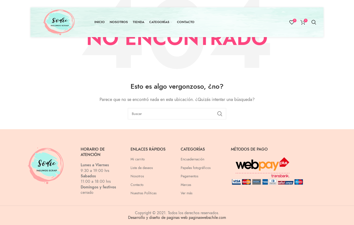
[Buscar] (177, 113)
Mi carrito (138, 159)
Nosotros (137, 176)
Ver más (186, 193)
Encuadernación (192, 159)
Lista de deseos (142, 168)
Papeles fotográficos (196, 168)
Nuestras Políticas (144, 193)
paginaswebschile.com (207, 217)
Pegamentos (189, 176)
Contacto (137, 185)
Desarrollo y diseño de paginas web (158, 217)
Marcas (186, 185)
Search (219, 113)
